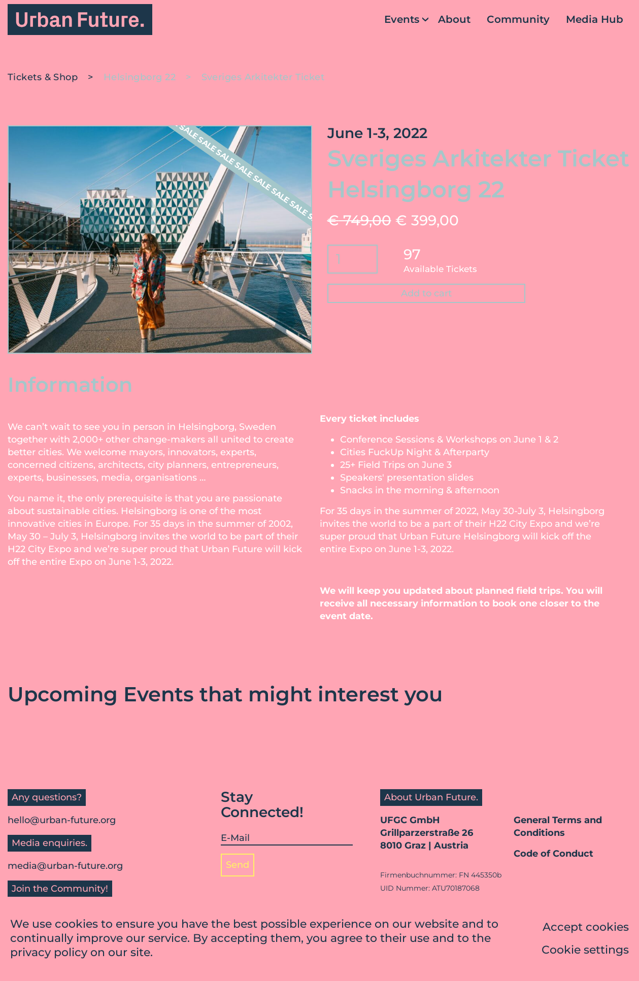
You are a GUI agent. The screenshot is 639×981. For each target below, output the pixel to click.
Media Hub (594, 19)
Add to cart (426, 293)
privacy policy (48, 954)
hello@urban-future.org (62, 820)
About (454, 19)
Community (518, 19)
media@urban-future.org (65, 865)
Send (237, 864)
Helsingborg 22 (140, 77)
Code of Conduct (553, 853)
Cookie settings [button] (585, 951)
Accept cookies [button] (586, 928)
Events (401, 19)
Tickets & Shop (43, 77)
